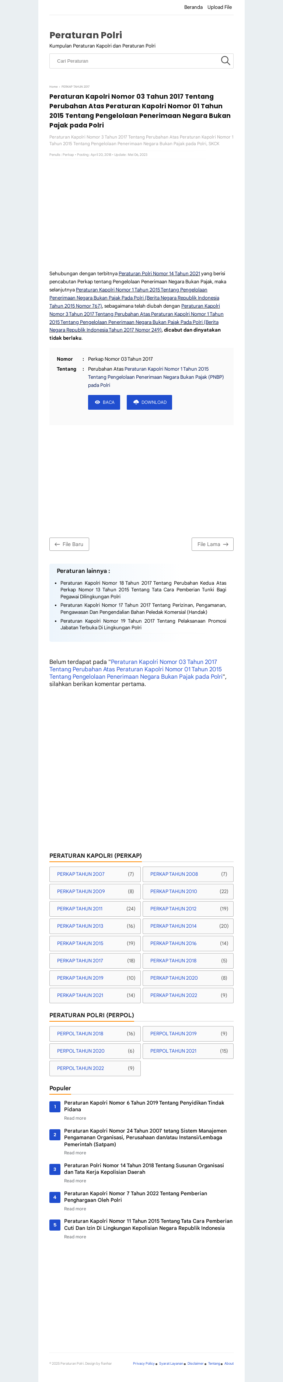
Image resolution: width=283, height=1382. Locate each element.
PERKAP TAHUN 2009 (81, 891)
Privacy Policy (144, 1363)
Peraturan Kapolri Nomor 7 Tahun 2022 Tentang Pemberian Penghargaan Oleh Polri (135, 1197)
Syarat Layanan (171, 1363)
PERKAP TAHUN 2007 (81, 874)
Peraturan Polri (85, 35)
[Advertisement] (141, 214)
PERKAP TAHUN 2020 (174, 978)
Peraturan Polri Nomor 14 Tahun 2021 (159, 273)
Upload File (219, 7)
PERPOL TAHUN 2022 (80, 1068)
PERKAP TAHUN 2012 (173, 909)
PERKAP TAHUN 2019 (80, 978)
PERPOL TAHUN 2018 (80, 1034)
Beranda (193, 7)
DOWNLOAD (154, 402)
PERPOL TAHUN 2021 (173, 1051)
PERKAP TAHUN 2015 (80, 943)
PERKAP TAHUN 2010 (173, 891)
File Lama (214, 544)
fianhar (106, 1363)
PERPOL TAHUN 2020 (81, 1051)
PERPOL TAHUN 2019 (173, 1034)
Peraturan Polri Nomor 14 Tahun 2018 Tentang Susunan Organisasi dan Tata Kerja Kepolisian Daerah (144, 1169)
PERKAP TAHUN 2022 (173, 995)
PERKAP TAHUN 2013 (80, 926)
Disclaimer (196, 1363)
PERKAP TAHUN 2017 (80, 961)
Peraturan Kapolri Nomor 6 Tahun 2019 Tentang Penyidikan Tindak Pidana (144, 1106)
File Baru (68, 544)
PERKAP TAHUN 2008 (174, 874)
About (229, 1363)
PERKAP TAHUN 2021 (80, 995)
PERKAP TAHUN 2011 (79, 909)
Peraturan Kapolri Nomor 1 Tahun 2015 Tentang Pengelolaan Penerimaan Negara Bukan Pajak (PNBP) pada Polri (156, 377)
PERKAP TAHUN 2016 (173, 943)
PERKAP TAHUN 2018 (173, 961)
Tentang (214, 1363)
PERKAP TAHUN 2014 (173, 926)
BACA (109, 402)
